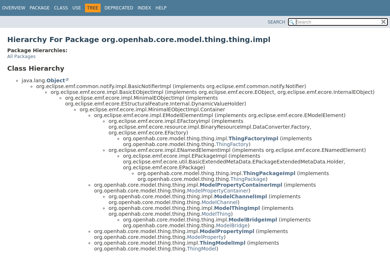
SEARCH (276, 22)
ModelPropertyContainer (218, 191)
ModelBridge (232, 225)
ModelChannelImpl (240, 196)
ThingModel (201, 249)
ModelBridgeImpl (253, 220)
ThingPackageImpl (269, 173)
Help (161, 8)
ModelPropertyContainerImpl (241, 185)
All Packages (21, 56)
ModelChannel (220, 202)
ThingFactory (232, 144)
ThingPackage (248, 179)
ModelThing (216, 214)
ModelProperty (205, 237)
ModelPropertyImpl (227, 231)
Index (144, 8)
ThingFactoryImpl (254, 138)
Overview (13, 8)
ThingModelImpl (223, 243)
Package (40, 8)
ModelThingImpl (237, 208)
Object (55, 80)
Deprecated (119, 8)
